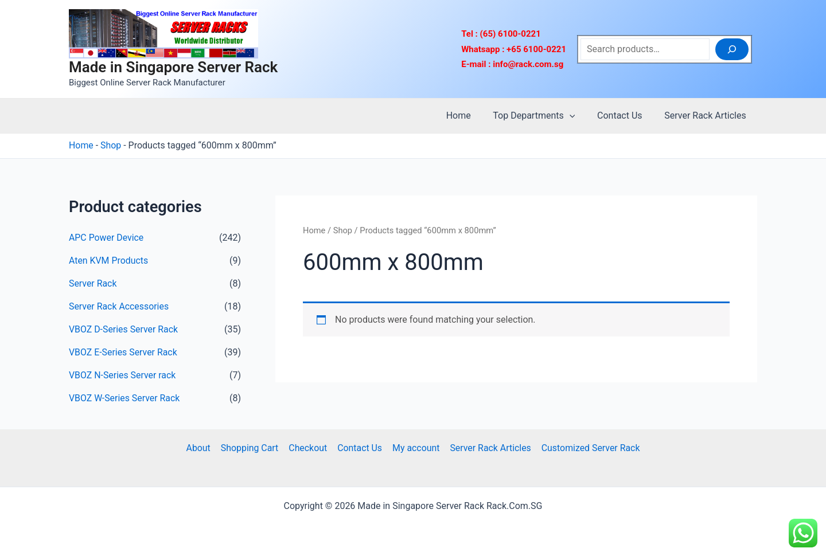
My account (415, 448)
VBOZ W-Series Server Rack (125, 398)
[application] (579, 116)
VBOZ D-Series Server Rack (124, 329)
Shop (110, 145)
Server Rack (93, 283)
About (200, 448)
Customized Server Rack (588, 448)
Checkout (308, 448)
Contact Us (625, 115)
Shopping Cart (250, 448)
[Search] (732, 49)
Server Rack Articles (707, 115)
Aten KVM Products (109, 260)
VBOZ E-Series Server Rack (123, 352)
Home (471, 115)
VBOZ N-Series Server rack (123, 375)
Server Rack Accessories (119, 306)
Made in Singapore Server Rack (173, 67)
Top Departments (543, 116)
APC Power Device (106, 237)
